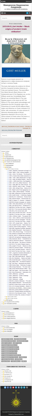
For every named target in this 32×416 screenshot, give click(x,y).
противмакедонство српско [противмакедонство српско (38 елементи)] (10, 357)
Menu (4, 1)
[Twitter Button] (5, 387)
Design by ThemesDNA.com (16, 414)
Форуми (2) (7, 378)
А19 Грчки (8, 167)
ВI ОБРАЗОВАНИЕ (9, 327)
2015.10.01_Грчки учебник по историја (19, 289)
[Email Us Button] (21, 387)
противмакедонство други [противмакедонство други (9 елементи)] (9, 353)
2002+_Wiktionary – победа (16, 279)
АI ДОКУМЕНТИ (8, 156)
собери (7, 151)
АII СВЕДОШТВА (9, 158)
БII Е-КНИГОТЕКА (9, 314)
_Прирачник (7, 154)
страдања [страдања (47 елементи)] (22, 357)
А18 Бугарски (9, 165)
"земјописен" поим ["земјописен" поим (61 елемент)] (7, 339)
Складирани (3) (8, 379)
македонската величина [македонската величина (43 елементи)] (8, 341)
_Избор (6, 153)
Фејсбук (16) (7, 371)
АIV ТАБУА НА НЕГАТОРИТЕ (12, 161)
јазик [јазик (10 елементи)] (24, 361)
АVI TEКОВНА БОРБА (10, 303)
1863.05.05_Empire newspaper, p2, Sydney (20, 202)
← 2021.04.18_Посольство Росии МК (11, 130)
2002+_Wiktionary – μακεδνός (16, 273)
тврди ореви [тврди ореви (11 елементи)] (6, 361)
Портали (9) (7, 381)
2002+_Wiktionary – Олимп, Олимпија (18, 275)
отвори (3, 151)
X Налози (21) (8, 372)
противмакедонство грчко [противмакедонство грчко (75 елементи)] (9, 351)
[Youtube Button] (13, 387)
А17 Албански (10, 163)
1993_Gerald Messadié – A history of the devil (20, 260)
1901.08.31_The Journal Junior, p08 (18, 211)
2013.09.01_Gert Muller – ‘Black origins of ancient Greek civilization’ (16, 29)
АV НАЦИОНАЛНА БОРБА (11, 301)
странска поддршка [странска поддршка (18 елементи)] (7, 359)
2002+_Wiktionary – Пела (15, 277)
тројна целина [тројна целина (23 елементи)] (15, 361)
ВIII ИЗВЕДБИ (8, 331)
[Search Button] (30, 13)
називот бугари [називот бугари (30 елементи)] (6, 343)
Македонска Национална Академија (16, 6)
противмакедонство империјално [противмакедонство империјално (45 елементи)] (11, 355)
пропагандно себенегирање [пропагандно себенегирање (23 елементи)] (9, 345)
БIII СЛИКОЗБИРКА (9, 316)
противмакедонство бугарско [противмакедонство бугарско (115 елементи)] (10, 349)
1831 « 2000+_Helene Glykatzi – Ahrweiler (19, 191)
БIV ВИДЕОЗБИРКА (10, 318)
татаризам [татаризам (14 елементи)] (18, 359)
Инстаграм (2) (8, 376)
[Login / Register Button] (27, 13)
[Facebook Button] (8, 387)
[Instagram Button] (10, 387)
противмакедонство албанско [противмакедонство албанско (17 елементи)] (10, 347)
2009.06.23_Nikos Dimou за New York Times (20, 284)
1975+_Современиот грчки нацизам (18, 254)
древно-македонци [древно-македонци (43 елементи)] (20, 339)
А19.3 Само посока (12, 298)
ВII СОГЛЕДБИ (8, 329)
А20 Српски (9, 300)
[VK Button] (19, 387)
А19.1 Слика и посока (16, 23)
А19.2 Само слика (12, 296)
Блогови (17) (7, 374)
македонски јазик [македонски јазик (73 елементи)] (22, 341)
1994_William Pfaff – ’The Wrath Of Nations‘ (20, 261)
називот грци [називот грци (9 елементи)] (17, 343)
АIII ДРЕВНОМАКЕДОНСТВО (12, 160)
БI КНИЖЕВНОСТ (9, 313)
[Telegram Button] (16, 387)
